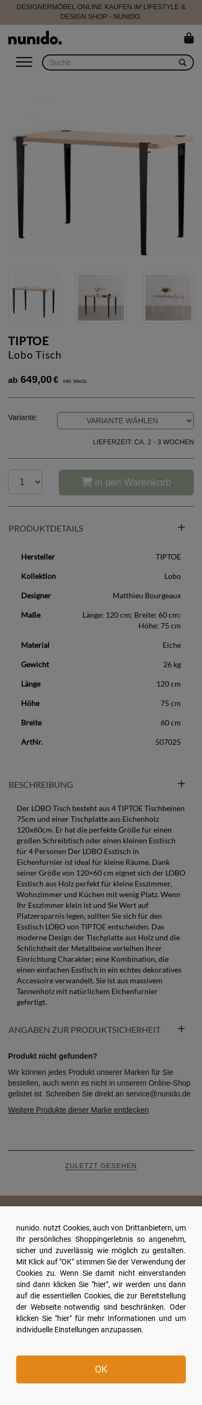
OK (101, 1369)
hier (100, 1284)
